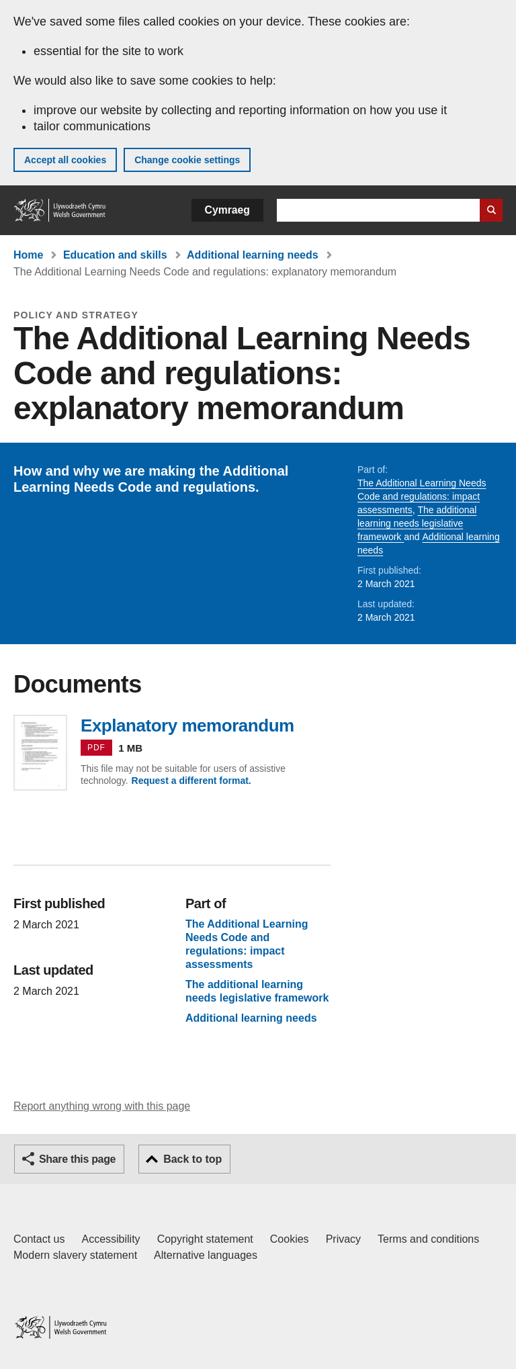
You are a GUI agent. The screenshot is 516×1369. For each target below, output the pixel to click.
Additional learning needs (252, 255)
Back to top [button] (192, 1159)
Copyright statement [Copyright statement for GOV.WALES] (205, 1239)
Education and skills (115, 255)
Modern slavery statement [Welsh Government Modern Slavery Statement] (75, 1255)
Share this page (77, 1159)
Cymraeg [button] (227, 210)
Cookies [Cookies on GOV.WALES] (289, 1239)
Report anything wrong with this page (101, 1106)
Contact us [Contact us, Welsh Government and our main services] (38, 1239)
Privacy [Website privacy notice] (343, 1239)
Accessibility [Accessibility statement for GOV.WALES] (110, 1239)
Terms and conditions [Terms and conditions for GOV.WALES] (428, 1239)
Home (28, 255)
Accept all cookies (65, 159)
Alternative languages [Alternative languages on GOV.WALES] (205, 1255)
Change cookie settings (187, 159)
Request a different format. (191, 780)
